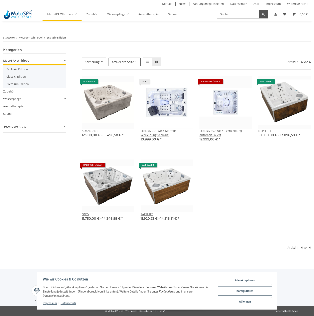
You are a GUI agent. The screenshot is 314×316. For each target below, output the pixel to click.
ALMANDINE (90, 131)
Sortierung (92, 62)
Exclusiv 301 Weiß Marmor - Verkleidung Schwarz (159, 133)
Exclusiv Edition (17, 69)
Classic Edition (16, 76)
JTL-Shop (293, 311)
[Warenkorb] (300, 14)
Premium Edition (17, 84)
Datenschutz (238, 4)
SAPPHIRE (147, 214)
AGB (256, 4)
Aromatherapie (13, 106)
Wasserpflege (12, 99)
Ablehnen (244, 301)
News (182, 4)
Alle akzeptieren (244, 280)
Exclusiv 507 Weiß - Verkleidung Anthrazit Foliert (220, 133)
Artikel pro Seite (123, 62)
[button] (275, 14)
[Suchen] (238, 14)
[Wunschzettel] (284, 14)
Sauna (7, 114)
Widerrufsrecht (297, 4)
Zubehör (9, 91)
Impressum (273, 4)
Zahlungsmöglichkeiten (208, 4)
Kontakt (167, 4)
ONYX (85, 214)
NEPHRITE (265, 131)
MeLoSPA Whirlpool (16, 60)
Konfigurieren (244, 291)
